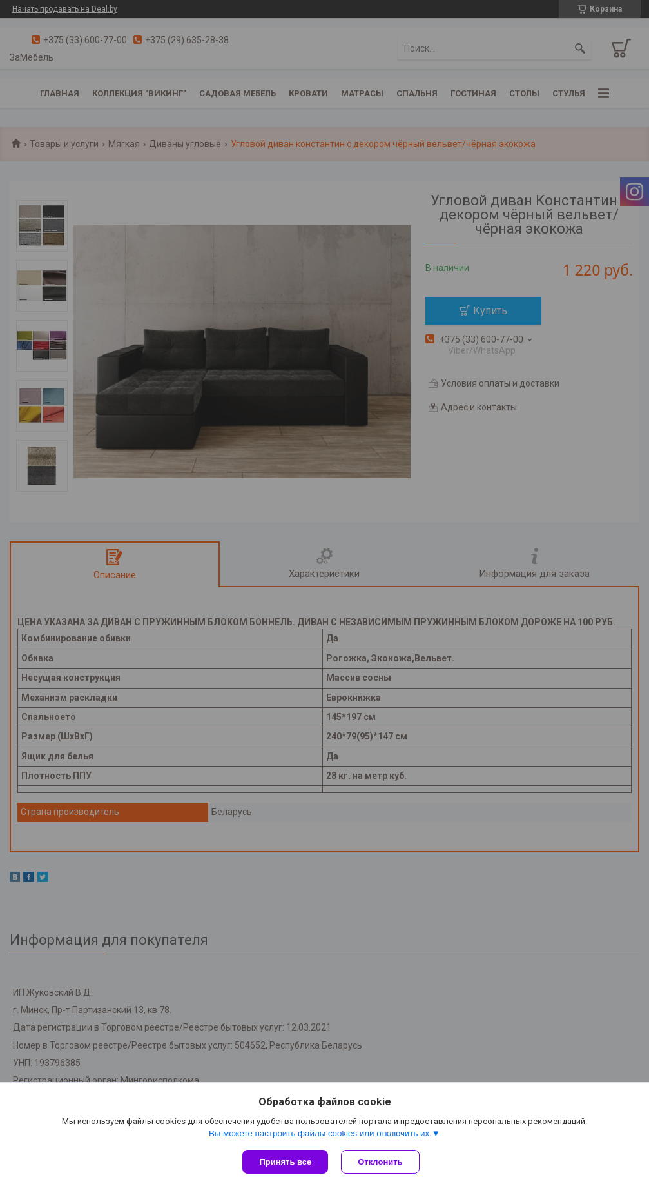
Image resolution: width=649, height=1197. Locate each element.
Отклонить (380, 1162)
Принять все (285, 1162)
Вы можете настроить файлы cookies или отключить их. (320, 1133)
